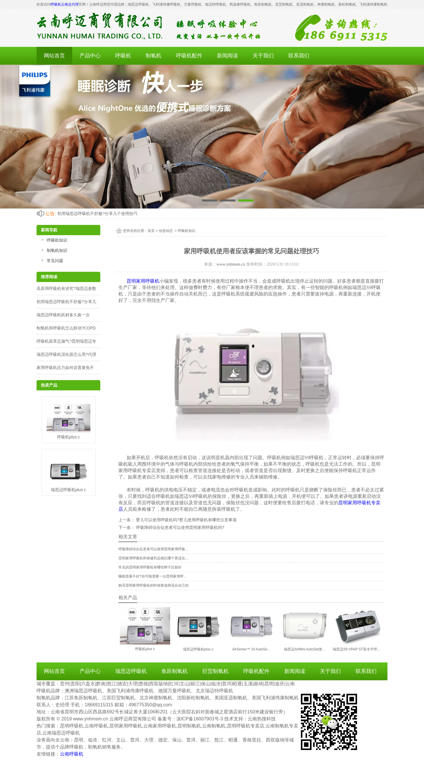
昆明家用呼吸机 (143, 281)
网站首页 (54, 56)
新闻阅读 (227, 56)
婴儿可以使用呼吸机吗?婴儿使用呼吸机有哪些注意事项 (186, 519)
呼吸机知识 (57, 240)
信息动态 (166, 231)
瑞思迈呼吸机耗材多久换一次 (63, 314)
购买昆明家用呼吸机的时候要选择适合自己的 (153, 585)
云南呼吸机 (71, 753)
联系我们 (298, 56)
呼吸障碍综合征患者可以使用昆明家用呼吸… (153, 549)
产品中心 (90, 56)
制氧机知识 (57, 250)
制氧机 (153, 56)
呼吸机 (123, 56)
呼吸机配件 (189, 56)
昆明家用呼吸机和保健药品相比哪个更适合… (153, 558)
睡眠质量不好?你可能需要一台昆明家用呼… (152, 576)
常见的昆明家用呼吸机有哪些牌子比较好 (150, 567)
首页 (151, 231)
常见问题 (55, 260)
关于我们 (263, 56)
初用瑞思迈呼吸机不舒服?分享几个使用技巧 (97, 213)
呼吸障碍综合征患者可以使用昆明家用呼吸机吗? (179, 527)
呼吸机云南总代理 (65, 4)
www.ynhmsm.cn (230, 264)
